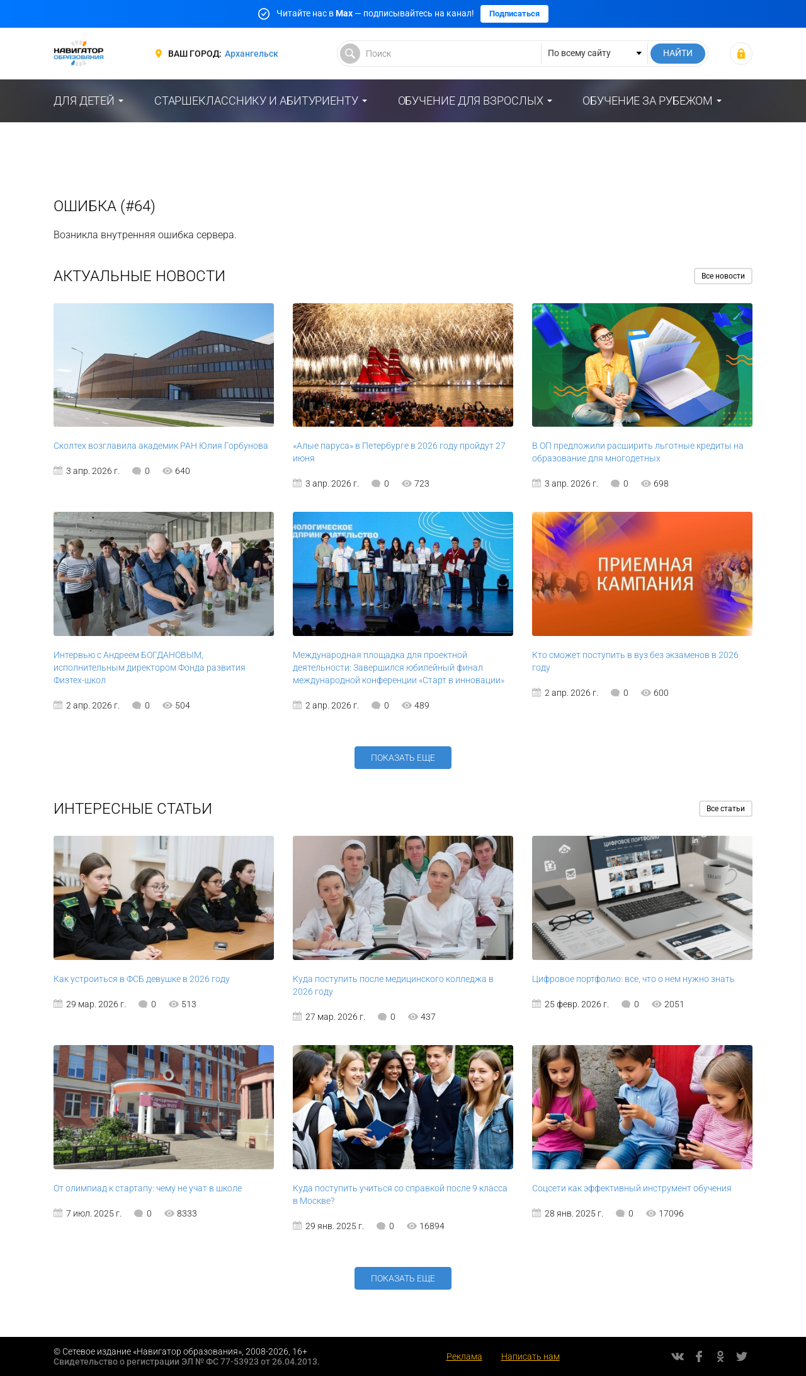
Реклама (464, 1356)
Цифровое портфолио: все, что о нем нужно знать (633, 979)
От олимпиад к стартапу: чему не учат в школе (148, 1188)
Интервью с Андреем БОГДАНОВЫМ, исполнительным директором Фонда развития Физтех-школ (150, 667)
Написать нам (530, 1356)
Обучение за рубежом (647, 100)
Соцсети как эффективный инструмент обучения (632, 1188)
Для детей (84, 100)
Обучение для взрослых (470, 100)
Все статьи (726, 808)
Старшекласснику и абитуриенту (256, 100)
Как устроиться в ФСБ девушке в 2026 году (142, 979)
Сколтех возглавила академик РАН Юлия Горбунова (161, 446)
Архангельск (251, 54)
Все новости (723, 276)
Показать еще (403, 758)
